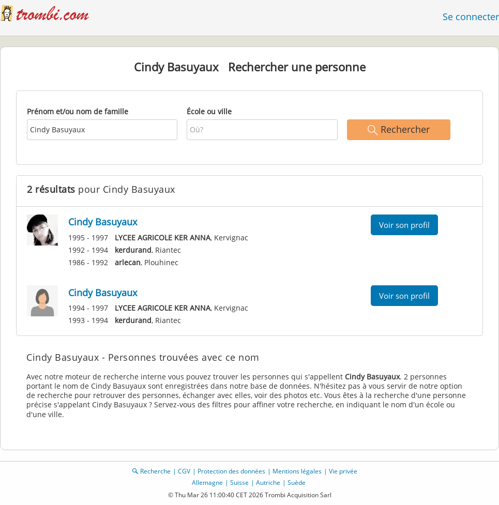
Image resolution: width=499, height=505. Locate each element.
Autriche (268, 482)
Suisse (239, 482)
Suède (297, 482)
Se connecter (471, 16)
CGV (184, 471)
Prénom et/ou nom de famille (77, 111)
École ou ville (209, 111)
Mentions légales (297, 471)
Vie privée (343, 471)
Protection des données (231, 471)
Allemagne (207, 482)
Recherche (155, 471)
